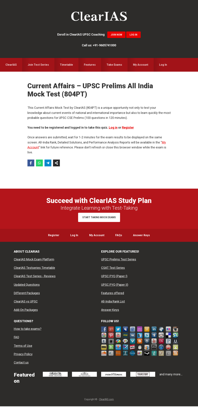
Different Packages (27, 294)
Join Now (116, 34)
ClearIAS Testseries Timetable (34, 268)
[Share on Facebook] (30, 163)
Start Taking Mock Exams (99, 217)
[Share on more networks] (56, 163)
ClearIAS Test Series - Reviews (35, 277)
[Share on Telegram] (48, 163)
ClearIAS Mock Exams (99, 17)
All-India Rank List (113, 302)
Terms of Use (23, 346)
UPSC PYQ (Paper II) (114, 285)
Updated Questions (27, 285)
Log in (113, 127)
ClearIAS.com (106, 400)
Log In (133, 34)
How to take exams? (27, 329)
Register (128, 127)
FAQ (16, 338)
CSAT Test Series (113, 268)
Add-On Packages (26, 310)
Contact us (21, 363)
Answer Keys (110, 310)
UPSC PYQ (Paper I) (114, 277)
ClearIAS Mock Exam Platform (34, 260)
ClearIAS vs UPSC (26, 302)
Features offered (112, 294)
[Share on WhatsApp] (39, 163)
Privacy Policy (23, 355)
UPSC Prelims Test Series (118, 260)
